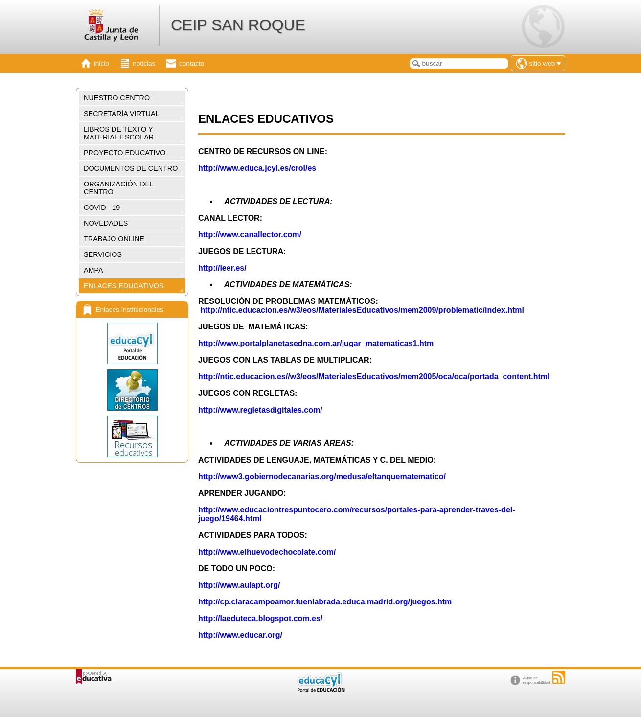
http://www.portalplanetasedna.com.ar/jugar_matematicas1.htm (316, 343)
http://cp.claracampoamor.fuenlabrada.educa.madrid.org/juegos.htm (325, 602)
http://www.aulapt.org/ (239, 585)
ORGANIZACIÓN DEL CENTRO (119, 188)
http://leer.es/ (222, 268)
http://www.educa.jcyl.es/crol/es (257, 168)
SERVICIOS (103, 254)
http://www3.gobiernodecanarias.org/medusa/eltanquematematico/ (322, 476)
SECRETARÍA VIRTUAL (122, 113)
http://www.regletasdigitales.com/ (260, 410)
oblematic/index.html (485, 310)
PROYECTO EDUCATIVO (124, 153)
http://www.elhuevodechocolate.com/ (267, 552)
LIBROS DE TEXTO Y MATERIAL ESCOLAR (119, 133)
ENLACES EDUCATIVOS (124, 286)
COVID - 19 (102, 207)
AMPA (93, 270)
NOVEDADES (106, 223)
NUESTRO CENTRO (117, 98)
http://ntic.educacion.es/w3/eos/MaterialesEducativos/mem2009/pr (323, 310)
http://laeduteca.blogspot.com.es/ (260, 618)
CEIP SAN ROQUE (238, 25)
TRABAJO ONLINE (114, 239)
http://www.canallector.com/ (249, 235)
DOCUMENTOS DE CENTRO (131, 168)
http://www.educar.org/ (241, 635)
